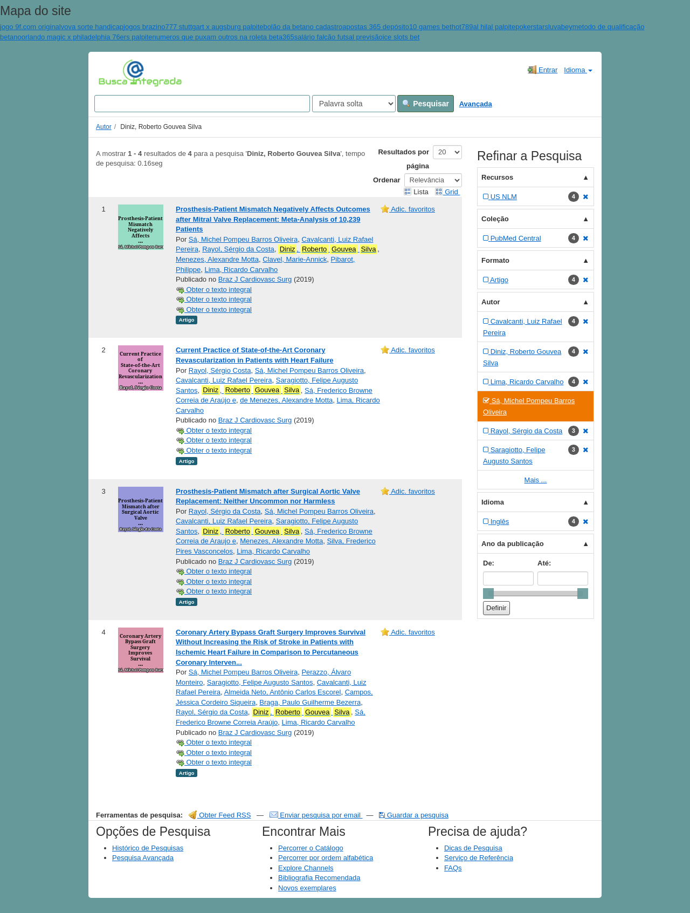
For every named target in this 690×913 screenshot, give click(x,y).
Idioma (578, 70)
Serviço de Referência (478, 858)
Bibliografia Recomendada (319, 878)
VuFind (115, 73)
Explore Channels (306, 868)
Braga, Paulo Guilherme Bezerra (310, 702)
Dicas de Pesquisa (473, 848)
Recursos (497, 177)
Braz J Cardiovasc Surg (255, 279)
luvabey (560, 27)
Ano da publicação (512, 544)
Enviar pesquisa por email (316, 815)
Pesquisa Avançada (143, 858)
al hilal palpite (494, 27)
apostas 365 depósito (375, 27)
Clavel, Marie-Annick (295, 259)
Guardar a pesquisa (413, 815)
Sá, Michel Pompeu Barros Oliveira (243, 239)
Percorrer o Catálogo (310, 848)
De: (488, 563)
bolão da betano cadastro (303, 27)
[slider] (488, 593)
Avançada (475, 104)
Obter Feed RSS (220, 815)
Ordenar (387, 180)
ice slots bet (401, 37)
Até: (544, 563)
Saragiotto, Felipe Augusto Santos (260, 682)
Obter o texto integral (214, 289)
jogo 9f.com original (30, 27)
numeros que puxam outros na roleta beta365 (223, 37)
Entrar (542, 69)
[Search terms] (202, 103)
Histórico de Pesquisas (147, 848)
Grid (447, 192)
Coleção (495, 219)
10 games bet (430, 27)
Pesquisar (425, 103)
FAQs (453, 868)
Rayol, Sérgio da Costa (238, 249)
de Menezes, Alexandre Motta (286, 400)
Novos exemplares (307, 888)
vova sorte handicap (92, 27)
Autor (104, 127)
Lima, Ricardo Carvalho (241, 269)
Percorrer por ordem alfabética (325, 858)
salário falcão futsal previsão (338, 37)
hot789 (462, 27)
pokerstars (531, 27)
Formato (495, 260)
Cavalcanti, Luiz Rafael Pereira (224, 380)
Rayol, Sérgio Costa (220, 370)
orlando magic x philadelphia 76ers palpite (87, 37)
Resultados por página (403, 159)
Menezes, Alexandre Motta (217, 259)
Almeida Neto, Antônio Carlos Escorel (282, 692)
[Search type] (354, 103)
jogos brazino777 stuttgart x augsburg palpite (193, 27)
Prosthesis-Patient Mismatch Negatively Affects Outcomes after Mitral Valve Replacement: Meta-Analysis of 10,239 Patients (273, 219)
